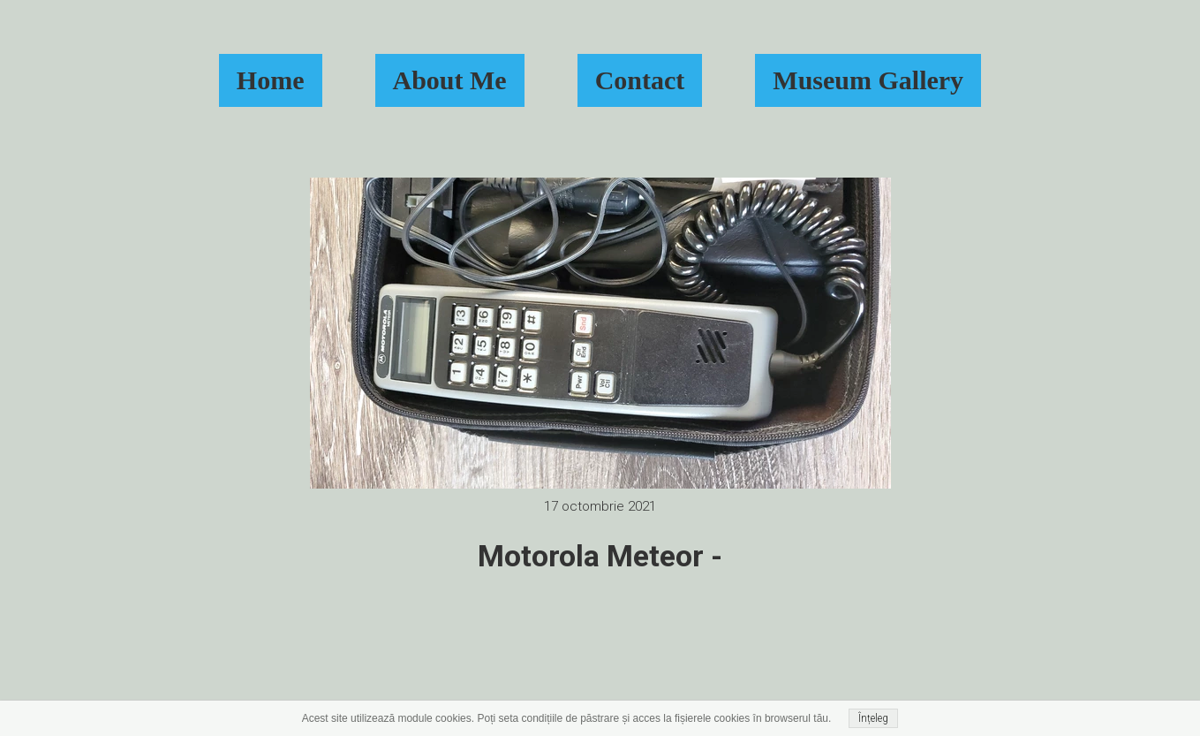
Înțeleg (873, 718)
